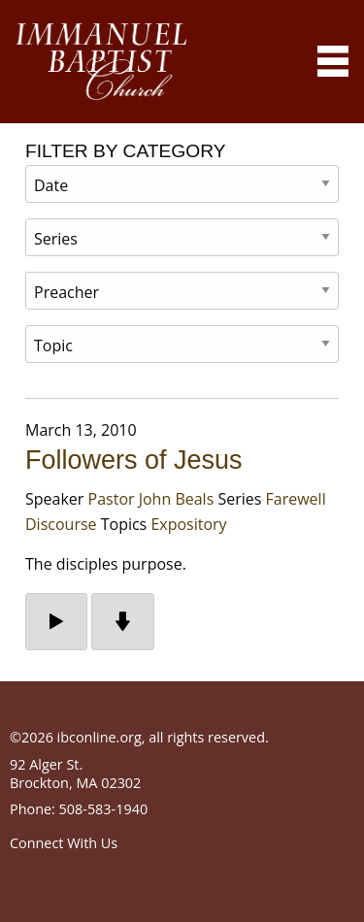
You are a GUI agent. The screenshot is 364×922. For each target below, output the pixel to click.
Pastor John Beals (151, 499)
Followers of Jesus (134, 460)
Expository (188, 524)
